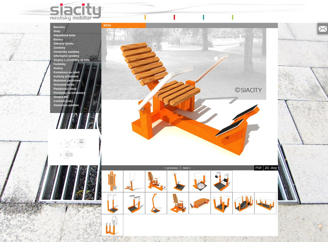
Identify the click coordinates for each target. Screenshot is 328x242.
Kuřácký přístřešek (66, 76)
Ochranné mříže (64, 84)
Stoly (57, 31)
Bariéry (58, 39)
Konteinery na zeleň (66, 72)
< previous (171, 168)
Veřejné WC (61, 97)
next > (187, 168)
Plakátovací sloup (65, 88)
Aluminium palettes (66, 105)
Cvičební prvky (63, 101)
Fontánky (60, 64)
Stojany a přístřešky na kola (72, 60)
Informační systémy (66, 56)
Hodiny (58, 68)
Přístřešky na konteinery (69, 93)
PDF (258, 168)
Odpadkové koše (64, 35)
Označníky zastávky (66, 51)
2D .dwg (271, 168)
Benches (59, 27)
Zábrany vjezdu (63, 43)
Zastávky (59, 47)
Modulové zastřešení (67, 80)
